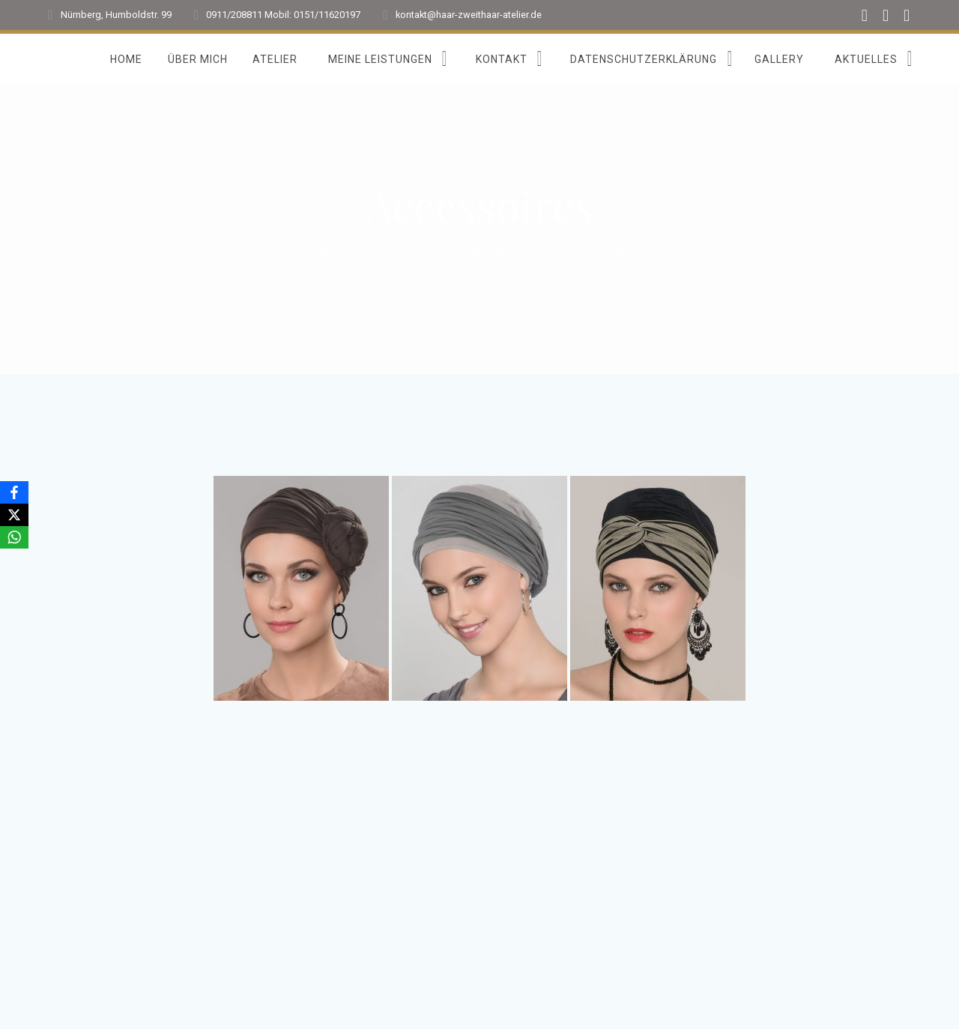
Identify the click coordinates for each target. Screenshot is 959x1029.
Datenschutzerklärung (643, 59)
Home (126, 59)
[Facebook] (14, 492)
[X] (14, 515)
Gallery (779, 59)
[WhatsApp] (14, 537)
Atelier (274, 59)
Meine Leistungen (380, 59)
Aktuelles (866, 59)
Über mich (198, 59)
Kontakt (501, 59)
